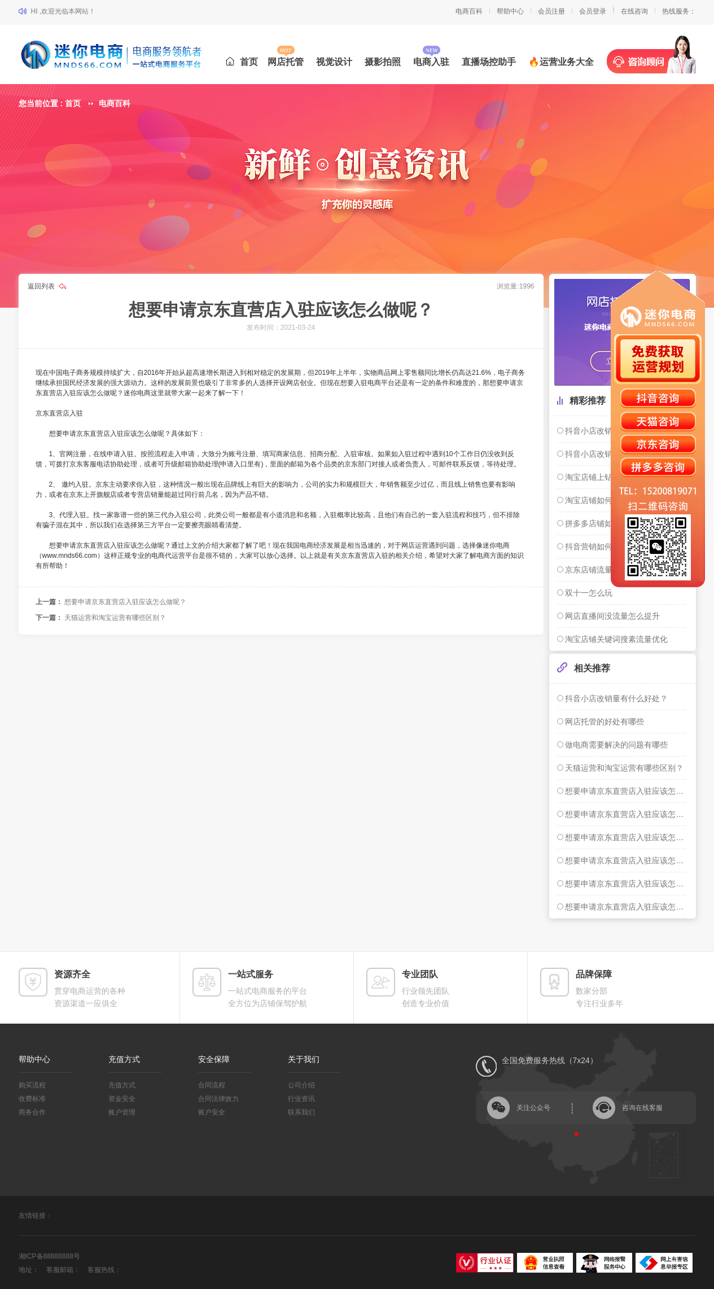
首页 (242, 62)
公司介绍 (301, 1085)
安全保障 (214, 1059)
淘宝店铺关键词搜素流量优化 (615, 639)
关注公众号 (533, 1108)
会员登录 (592, 11)
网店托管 (286, 62)
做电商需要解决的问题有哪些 (615, 744)
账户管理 (121, 1112)
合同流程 (211, 1085)
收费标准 (32, 1099)
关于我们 (303, 1059)
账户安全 (211, 1112)
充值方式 (124, 1059)
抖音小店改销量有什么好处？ (615, 698)
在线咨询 (634, 11)
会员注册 (551, 11)
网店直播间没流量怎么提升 (611, 616)
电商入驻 (431, 62)
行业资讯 (301, 1099)
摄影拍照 (383, 62)
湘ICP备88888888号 (49, 1256)
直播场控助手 (489, 62)
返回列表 (42, 286)
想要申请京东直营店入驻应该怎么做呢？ (125, 602)
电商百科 (469, 11)
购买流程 (32, 1085)
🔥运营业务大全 (561, 62)
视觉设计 (334, 62)
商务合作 (32, 1112)
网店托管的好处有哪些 (604, 721)
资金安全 (121, 1099)
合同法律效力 (218, 1099)
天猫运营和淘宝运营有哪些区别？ (115, 618)
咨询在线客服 (642, 1108)
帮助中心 (510, 11)
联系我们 (301, 1112)
